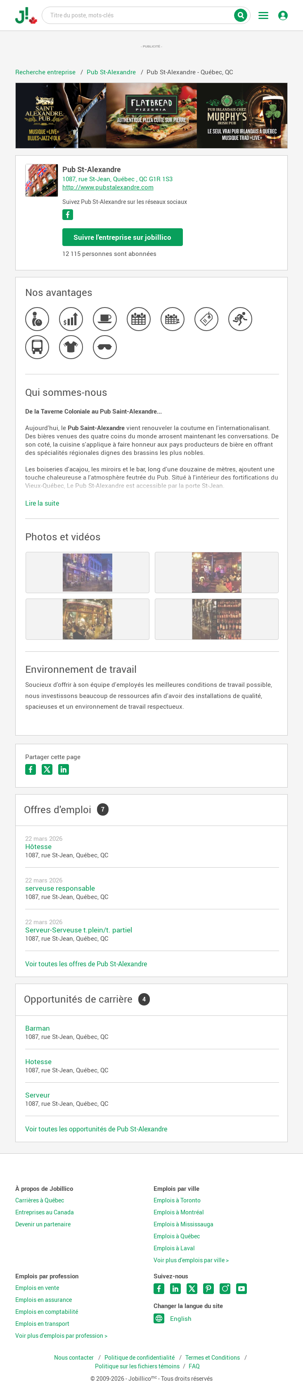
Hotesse (38, 1061)
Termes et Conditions (213, 1357)
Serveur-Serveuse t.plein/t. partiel (78, 930)
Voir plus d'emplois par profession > (61, 1335)
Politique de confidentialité (140, 1357)
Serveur (37, 1095)
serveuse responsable (60, 888)
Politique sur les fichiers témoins (137, 1366)
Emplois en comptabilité (46, 1312)
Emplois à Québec (177, 1236)
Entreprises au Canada (44, 1212)
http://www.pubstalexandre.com (108, 187)
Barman (37, 1028)
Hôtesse (38, 846)
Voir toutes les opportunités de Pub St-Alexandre (96, 1128)
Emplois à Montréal (179, 1212)
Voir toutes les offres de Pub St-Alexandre (86, 963)
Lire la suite (42, 503)
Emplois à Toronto (177, 1200)
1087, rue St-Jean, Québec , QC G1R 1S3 (117, 179)
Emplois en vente (37, 1288)
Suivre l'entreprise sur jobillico (122, 237)
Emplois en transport (42, 1323)
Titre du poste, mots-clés (146, 15)
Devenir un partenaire (43, 1224)
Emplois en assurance (43, 1300)
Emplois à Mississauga (183, 1224)
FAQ (194, 1366)
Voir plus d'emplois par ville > (191, 1260)
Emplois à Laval (174, 1248)
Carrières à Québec (39, 1200)
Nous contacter (74, 1357)
